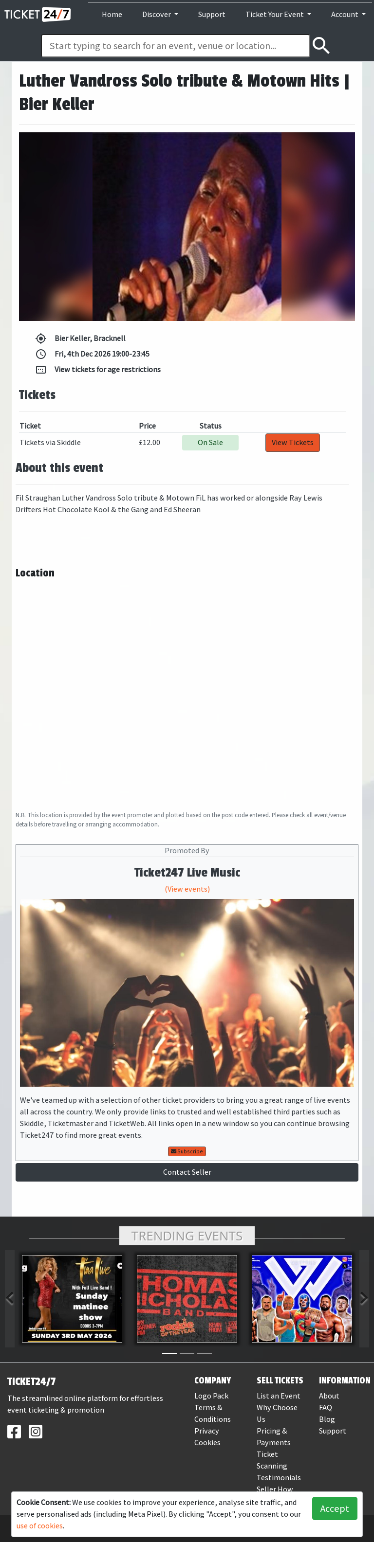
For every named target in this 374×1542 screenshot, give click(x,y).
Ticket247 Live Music (187, 872)
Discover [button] (157, 14)
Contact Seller (187, 1172)
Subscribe (187, 1151)
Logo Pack (211, 1396)
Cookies (207, 1442)
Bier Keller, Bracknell (80, 338)
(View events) (187, 889)
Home (112, 14)
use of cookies (40, 1526)
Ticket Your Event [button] (275, 14)
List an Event (278, 1396)
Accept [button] (334, 1508)
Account (345, 14)
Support (211, 14)
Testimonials (279, 1477)
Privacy (206, 1431)
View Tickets (293, 442)
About (329, 1396)
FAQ (325, 1407)
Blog (327, 1419)
